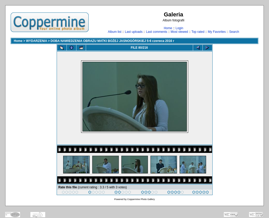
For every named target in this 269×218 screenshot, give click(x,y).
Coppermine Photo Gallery (141, 199)
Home (168, 28)
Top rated (197, 32)
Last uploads (133, 32)
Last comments (156, 32)
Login (179, 28)
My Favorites (217, 32)
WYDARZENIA (36, 41)
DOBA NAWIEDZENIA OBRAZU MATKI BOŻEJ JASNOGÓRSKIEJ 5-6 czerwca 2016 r (112, 41)
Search (234, 32)
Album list (114, 32)
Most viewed (179, 32)
